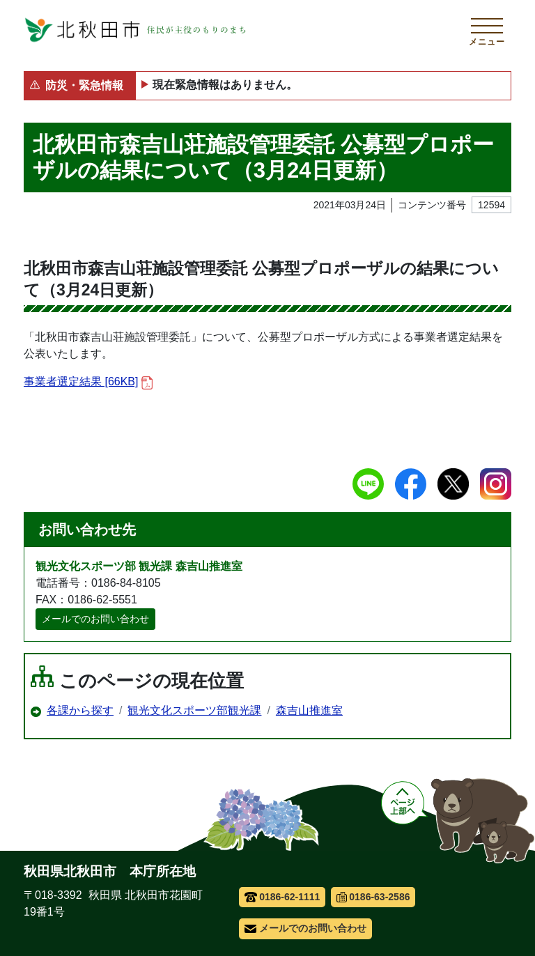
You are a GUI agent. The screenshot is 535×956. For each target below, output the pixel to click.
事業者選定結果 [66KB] (88, 382)
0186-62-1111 (282, 896)
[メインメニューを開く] (487, 30)
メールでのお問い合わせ (95, 618)
